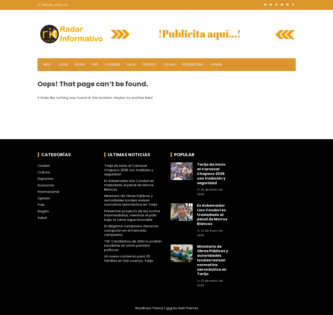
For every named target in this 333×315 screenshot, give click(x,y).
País (95, 65)
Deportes (149, 65)
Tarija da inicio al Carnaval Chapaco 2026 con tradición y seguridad (128, 169)
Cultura (169, 65)
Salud (131, 65)
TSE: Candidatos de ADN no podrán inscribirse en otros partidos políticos (133, 245)
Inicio (47, 65)
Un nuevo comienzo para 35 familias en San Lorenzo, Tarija (128, 258)
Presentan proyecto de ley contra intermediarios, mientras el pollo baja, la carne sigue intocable (132, 215)
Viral (169, 308)
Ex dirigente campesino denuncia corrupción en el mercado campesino (131, 230)
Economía (112, 65)
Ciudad (63, 65)
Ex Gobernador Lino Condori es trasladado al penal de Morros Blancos (129, 185)
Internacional (193, 65)
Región (80, 65)
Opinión (216, 65)
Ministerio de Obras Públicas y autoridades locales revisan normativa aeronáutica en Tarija (130, 200)
